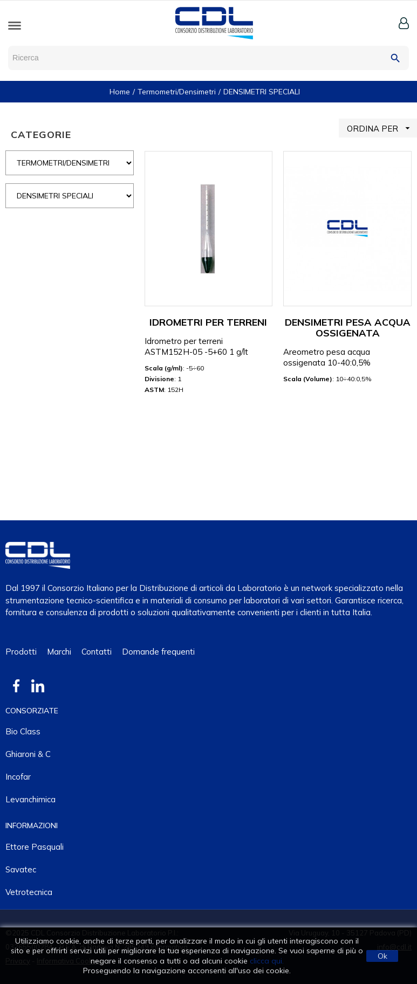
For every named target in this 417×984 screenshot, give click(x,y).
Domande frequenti (158, 651)
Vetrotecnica (28, 892)
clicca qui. (267, 961)
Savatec (20, 869)
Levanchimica (30, 799)
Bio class (22, 731)
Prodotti (21, 651)
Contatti (96, 651)
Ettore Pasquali (34, 847)
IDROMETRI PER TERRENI (208, 322)
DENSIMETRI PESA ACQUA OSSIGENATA (348, 327)
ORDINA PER (382, 128)
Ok (382, 956)
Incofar (18, 777)
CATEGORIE (41, 134)
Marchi (59, 651)
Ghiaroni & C (28, 754)
